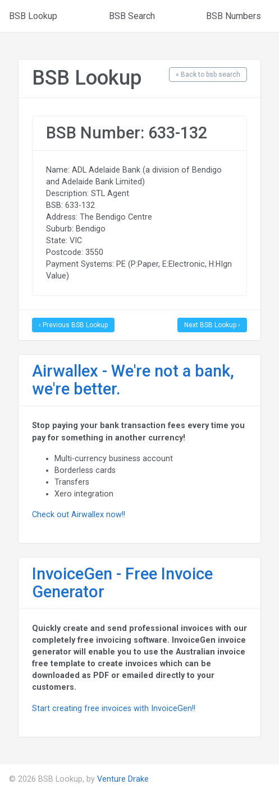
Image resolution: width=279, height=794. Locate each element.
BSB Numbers (233, 16)
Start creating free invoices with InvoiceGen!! (113, 708)
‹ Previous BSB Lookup (73, 325)
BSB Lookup (33, 16)
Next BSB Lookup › (212, 325)
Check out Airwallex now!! (78, 514)
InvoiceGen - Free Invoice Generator (122, 582)
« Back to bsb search (208, 74)
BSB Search (132, 16)
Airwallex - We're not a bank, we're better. (133, 379)
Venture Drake (123, 778)
